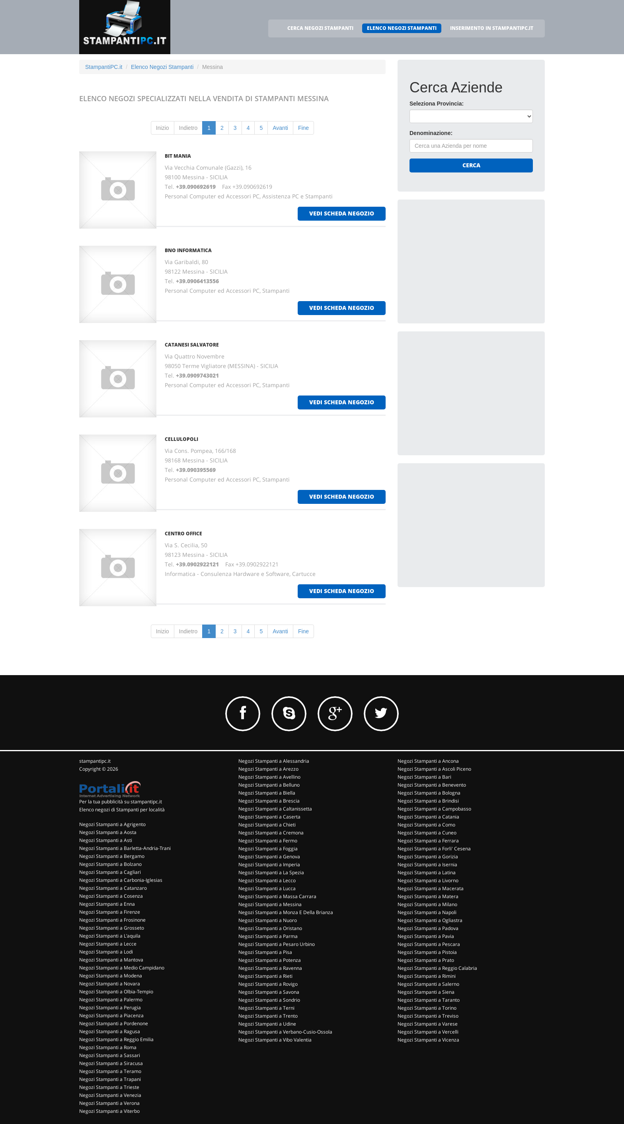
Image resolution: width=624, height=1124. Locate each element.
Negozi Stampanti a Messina (270, 904)
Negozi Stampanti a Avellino (269, 776)
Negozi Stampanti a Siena (426, 992)
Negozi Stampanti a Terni (266, 1008)
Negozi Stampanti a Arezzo (268, 769)
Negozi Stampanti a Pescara (429, 944)
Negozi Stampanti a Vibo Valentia (275, 1039)
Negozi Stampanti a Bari (424, 776)
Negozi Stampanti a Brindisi (428, 800)
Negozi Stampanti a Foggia (268, 848)
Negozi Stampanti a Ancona (428, 761)
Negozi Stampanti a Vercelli (428, 1031)
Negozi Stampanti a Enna (107, 904)
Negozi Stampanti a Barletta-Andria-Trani (125, 848)
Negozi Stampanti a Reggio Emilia (116, 1039)
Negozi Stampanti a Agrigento (112, 824)
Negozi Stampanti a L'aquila (109, 935)
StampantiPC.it (103, 67)
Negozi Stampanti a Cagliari (110, 872)
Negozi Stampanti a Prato (426, 960)
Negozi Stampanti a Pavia (426, 936)
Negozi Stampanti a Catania (428, 816)
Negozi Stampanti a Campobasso (434, 808)
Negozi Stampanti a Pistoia (427, 952)
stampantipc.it (95, 761)
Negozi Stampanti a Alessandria (273, 761)
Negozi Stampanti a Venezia (110, 1095)
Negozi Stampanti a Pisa (265, 952)
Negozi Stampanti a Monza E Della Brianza (285, 912)
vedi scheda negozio (341, 213)
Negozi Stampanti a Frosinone (112, 919)
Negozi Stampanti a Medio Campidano (121, 967)
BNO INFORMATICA (188, 250)
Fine (303, 128)
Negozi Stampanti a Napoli (427, 912)
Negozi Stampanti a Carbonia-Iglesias (120, 880)
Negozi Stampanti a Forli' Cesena (434, 848)
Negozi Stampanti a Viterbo (109, 1111)
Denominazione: (431, 133)
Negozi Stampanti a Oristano (270, 928)
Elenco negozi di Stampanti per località (122, 809)
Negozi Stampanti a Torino (427, 1008)
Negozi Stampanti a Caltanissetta (275, 808)
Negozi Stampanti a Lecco (267, 880)
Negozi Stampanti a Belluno (269, 784)
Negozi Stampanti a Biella (266, 792)
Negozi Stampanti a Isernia (427, 864)
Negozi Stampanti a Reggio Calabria (437, 968)
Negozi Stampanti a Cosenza (111, 896)
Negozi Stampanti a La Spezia (271, 872)
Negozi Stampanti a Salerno (428, 984)
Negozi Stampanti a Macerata (431, 888)
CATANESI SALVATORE (192, 344)
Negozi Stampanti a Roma (107, 1047)
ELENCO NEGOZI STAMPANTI (402, 28)
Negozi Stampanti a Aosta (107, 832)
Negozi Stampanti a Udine (267, 1023)
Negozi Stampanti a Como (426, 824)
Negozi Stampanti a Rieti (265, 976)
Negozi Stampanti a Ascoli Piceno (434, 769)
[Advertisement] (469, 261)
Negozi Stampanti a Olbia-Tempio (116, 991)
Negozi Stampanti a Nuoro (267, 920)
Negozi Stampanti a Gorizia (428, 856)
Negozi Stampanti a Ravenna (270, 968)
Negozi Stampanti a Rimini (427, 976)
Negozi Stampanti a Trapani (110, 1079)
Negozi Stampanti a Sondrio (269, 1000)
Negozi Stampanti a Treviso (428, 1015)
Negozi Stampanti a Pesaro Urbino (276, 944)
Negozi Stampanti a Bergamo (111, 856)
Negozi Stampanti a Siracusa (111, 1063)
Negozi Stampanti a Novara (109, 983)
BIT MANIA (178, 156)
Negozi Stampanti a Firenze (109, 912)
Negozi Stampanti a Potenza (269, 960)
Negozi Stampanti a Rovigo (268, 984)
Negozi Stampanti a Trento (268, 1015)
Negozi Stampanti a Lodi (106, 951)
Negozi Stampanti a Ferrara (428, 840)
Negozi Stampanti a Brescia (269, 800)
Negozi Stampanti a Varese (428, 1023)
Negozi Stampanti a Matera (428, 896)
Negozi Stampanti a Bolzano (110, 864)
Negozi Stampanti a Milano (427, 904)
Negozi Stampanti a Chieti (267, 824)
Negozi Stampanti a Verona (109, 1103)
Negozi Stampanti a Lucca (267, 888)
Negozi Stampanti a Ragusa (109, 1031)
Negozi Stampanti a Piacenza (111, 1015)
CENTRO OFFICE (183, 533)
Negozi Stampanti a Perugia (110, 1007)
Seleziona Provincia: (437, 103)
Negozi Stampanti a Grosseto (111, 927)
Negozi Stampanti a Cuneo (427, 832)
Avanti (280, 128)
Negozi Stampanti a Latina (427, 872)
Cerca (471, 165)
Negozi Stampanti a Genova (269, 856)
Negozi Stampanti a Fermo (267, 840)
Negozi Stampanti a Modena (110, 975)
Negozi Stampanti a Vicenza (428, 1039)
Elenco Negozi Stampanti (162, 67)
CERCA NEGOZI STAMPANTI (320, 28)
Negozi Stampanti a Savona (268, 992)
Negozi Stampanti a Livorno (428, 880)
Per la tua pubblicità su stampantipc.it (120, 801)
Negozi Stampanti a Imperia (269, 864)
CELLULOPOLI (181, 439)
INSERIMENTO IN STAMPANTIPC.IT (491, 28)
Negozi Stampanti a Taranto (429, 1000)
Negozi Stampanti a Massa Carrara (277, 896)
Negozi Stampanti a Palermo (110, 999)
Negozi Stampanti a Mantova (111, 959)
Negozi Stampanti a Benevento (432, 784)
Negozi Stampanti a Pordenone (113, 1023)
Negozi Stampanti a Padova (428, 928)
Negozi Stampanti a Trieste (109, 1087)
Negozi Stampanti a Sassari (109, 1055)
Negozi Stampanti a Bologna (429, 792)
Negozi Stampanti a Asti (105, 840)
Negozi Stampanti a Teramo (110, 1071)
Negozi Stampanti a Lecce (107, 943)
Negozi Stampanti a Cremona (271, 832)
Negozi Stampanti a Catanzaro (113, 888)
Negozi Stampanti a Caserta (269, 816)
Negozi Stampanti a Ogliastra (430, 920)
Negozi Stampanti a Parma (268, 936)
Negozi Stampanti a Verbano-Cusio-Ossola (285, 1031)
